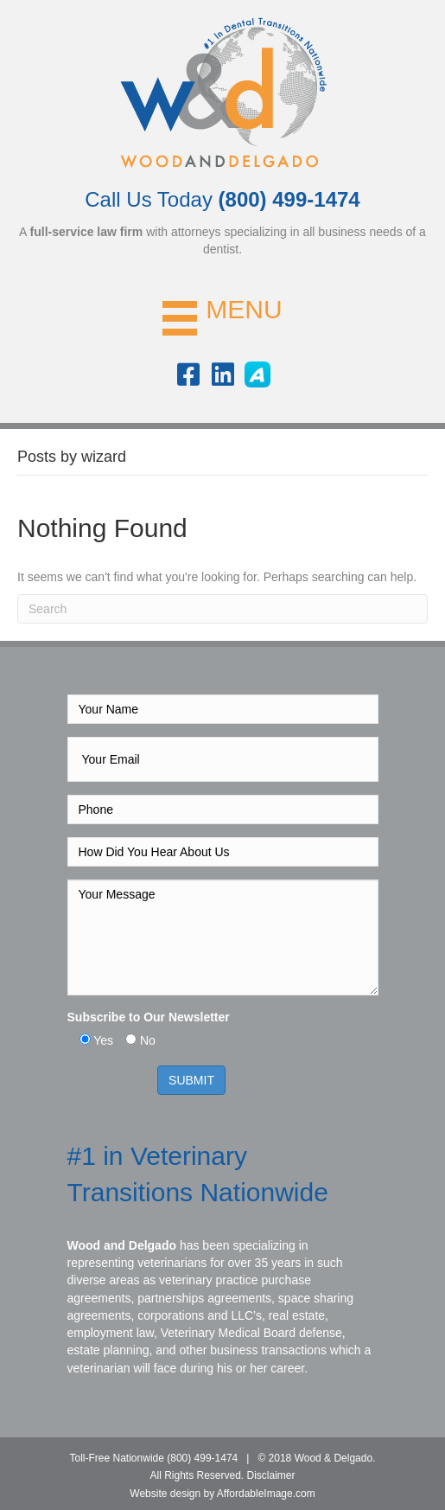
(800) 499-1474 (202, 1458)
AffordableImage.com (266, 1494)
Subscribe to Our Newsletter (148, 1017)
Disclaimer (271, 1475)
